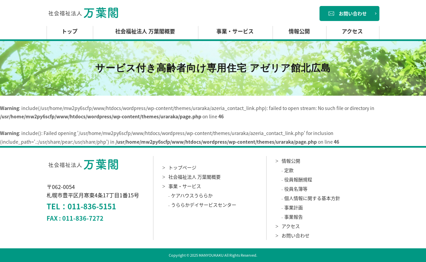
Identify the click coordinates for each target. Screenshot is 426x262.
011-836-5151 (92, 206)
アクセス (352, 31)
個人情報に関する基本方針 (312, 198)
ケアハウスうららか (192, 195)
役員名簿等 (296, 188)
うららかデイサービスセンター (203, 204)
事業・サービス (235, 31)
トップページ (182, 167)
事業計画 (293, 207)
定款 (289, 170)
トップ (70, 31)
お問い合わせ (347, 13)
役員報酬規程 (298, 179)
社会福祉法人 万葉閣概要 (145, 31)
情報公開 (299, 31)
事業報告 (293, 216)
